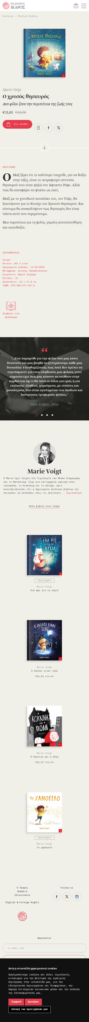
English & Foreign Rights (22, 902)
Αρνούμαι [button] (33, 1002)
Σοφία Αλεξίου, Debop (44, 404)
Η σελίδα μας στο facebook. (56, 896)
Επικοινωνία (22, 895)
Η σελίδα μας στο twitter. (66, 896)
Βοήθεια (22, 891)
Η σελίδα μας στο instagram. (77, 896)
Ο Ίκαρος (22, 888)
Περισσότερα (74, 493)
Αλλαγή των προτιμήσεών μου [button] (29, 1009)
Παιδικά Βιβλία (28, 16)
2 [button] (42, 415)
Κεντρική (8, 16)
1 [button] (36, 415)
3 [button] (47, 415)
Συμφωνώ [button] (16, 1002)
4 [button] (52, 415)
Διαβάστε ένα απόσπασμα (11, 315)
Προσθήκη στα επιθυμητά (38, 127)
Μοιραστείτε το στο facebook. (48, 127)
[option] (44, 377)
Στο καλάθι (21, 124)
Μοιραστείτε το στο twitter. (58, 127)
